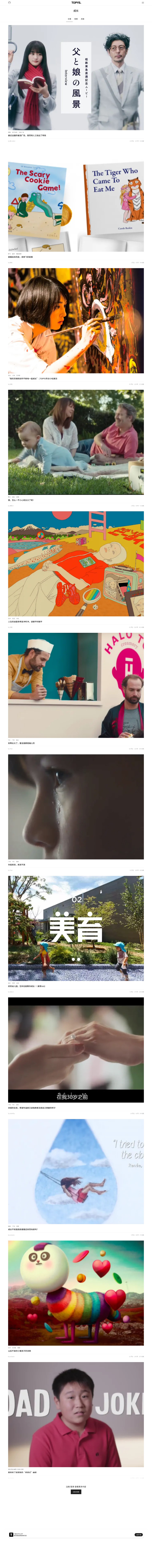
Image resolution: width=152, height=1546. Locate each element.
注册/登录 (76, 1492)
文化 (17, 618)
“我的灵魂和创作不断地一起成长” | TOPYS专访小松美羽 (32, 378)
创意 (17, 861)
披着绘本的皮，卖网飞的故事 (20, 256)
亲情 (17, 497)
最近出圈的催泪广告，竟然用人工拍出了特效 (27, 135)
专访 (9, 375)
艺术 (9, 618)
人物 (13, 375)
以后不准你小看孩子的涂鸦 (19, 1350)
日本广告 (21, 132)
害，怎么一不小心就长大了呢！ (21, 500)
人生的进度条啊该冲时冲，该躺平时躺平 (25, 621)
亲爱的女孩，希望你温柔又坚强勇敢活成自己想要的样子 (32, 1107)
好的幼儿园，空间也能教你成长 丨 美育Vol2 (26, 986)
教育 (19, 1348)
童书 (13, 254)
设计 (9, 983)
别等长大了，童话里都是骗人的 (21, 743)
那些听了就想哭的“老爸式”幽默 (22, 1472)
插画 (9, 1226)
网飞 (9, 254)
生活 (13, 618)
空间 (13, 983)
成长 (13, 497)
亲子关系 (14, 132)
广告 (13, 740)
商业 (17, 740)
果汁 (9, 497)
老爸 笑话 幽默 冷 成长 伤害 (15, 1469)
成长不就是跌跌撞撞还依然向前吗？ (23, 1229)
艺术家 (18, 375)
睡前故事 (18, 254)
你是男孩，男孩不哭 (16, 864)
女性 (17, 1105)
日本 (17, 983)
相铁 (9, 132)
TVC (9, 740)
